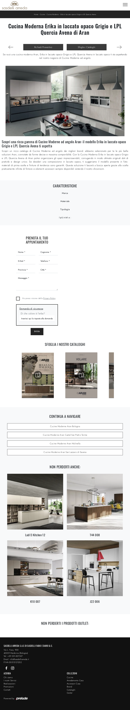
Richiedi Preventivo (43, 47)
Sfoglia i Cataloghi (86, 47)
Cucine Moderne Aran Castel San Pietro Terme (65, 434)
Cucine (42, 14)
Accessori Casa (73, 683)
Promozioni (9, 686)
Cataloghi (71, 689)
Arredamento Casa (75, 680)
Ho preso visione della (39, 298)
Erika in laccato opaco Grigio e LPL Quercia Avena (78, 14)
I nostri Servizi (10, 680)
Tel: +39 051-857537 (13, 656)
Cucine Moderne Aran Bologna (65, 426)
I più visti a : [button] (65, 217)
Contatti (7, 689)
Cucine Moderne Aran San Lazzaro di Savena (65, 452)
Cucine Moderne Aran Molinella (65, 443)
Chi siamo (8, 677)
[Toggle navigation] (125, 4)
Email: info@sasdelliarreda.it (16, 659)
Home (36, 14)
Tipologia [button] (65, 209)
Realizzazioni (9, 683)
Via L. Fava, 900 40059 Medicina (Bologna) (16, 651)
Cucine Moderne (53, 14)
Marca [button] (65, 193)
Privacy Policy (49, 298)
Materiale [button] (64, 201)
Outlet (69, 692)
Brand (69, 686)
